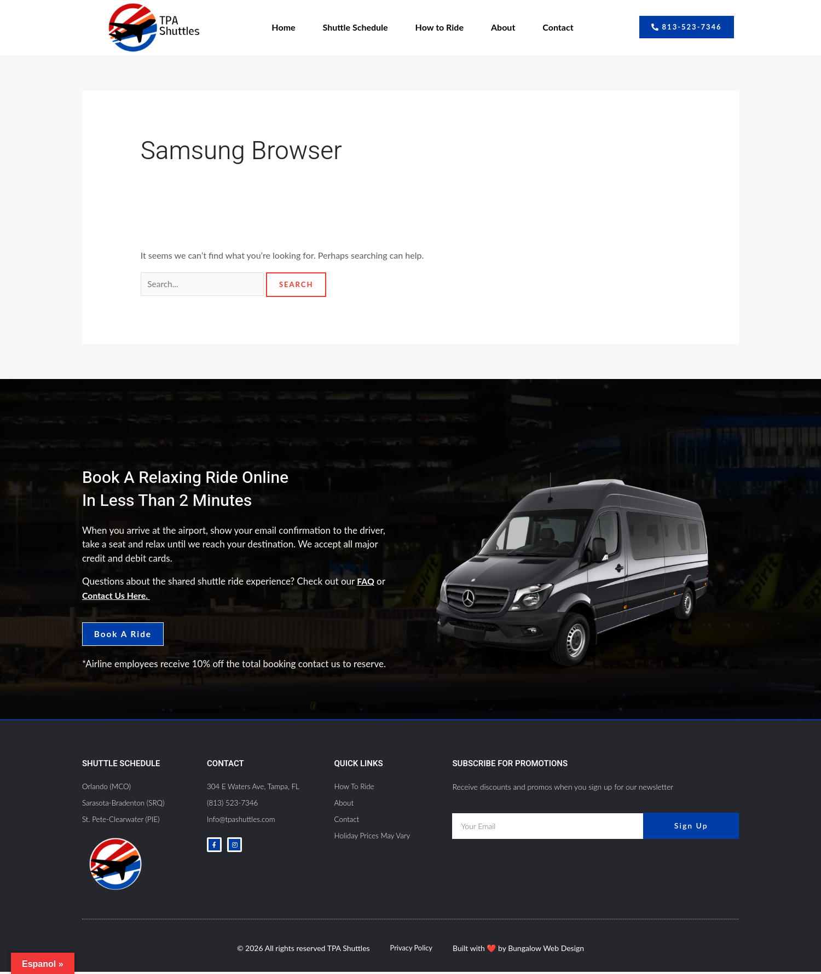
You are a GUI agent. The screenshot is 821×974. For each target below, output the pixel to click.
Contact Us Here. (118, 596)
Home (283, 27)
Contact (557, 27)
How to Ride (439, 27)
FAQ (366, 582)
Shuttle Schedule (355, 27)
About (503, 27)
